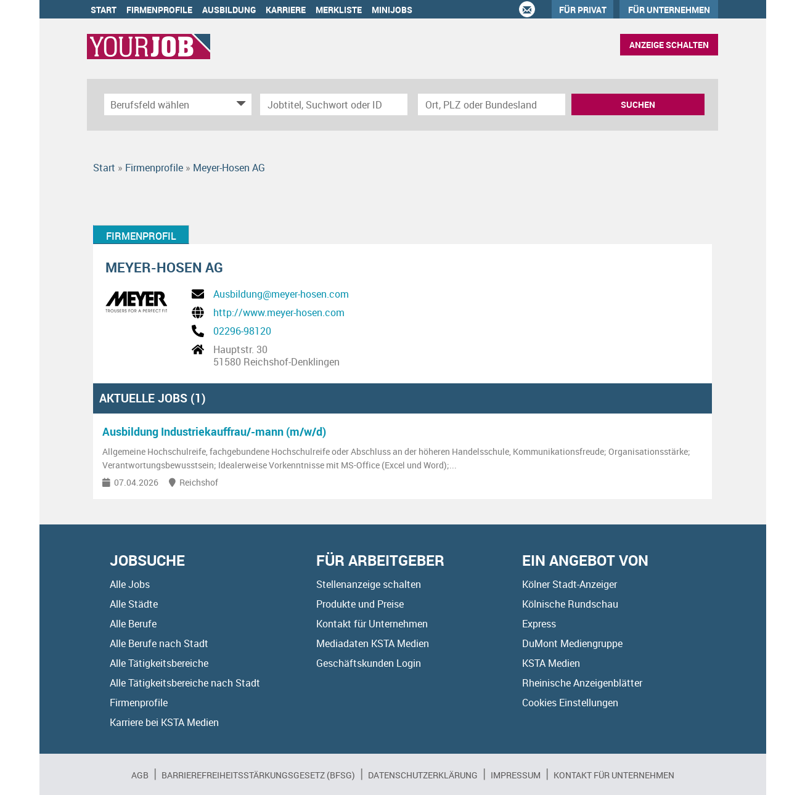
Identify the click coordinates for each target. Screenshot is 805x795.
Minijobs (392, 9)
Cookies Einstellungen (570, 702)
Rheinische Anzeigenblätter (582, 683)
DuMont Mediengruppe (572, 643)
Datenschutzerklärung (423, 775)
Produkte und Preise (360, 604)
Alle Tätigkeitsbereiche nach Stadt (185, 683)
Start (103, 9)
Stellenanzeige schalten (368, 584)
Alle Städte (134, 604)
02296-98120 (242, 331)
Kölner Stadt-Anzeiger (569, 584)
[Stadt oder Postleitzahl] (491, 104)
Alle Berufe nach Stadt (159, 643)
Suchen (638, 104)
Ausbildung (229, 9)
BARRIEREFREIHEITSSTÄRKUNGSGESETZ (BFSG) (258, 775)
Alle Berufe (133, 623)
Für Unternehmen (669, 9)
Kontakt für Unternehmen (372, 623)
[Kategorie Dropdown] (239, 104)
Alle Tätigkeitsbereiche (159, 663)
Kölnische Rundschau (570, 604)
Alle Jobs (130, 584)
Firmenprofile (159, 9)
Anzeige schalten (669, 45)
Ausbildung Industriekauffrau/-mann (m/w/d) (214, 431)
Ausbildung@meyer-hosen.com (281, 294)
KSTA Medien (551, 663)
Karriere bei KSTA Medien (164, 722)
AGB (140, 775)
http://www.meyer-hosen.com (279, 312)
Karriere (286, 9)
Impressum (516, 775)
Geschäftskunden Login (368, 663)
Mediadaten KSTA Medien (372, 643)
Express (539, 623)
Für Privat (583, 9)
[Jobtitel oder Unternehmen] (333, 104)
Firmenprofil (141, 236)
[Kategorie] (165, 104)
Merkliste (339, 9)
